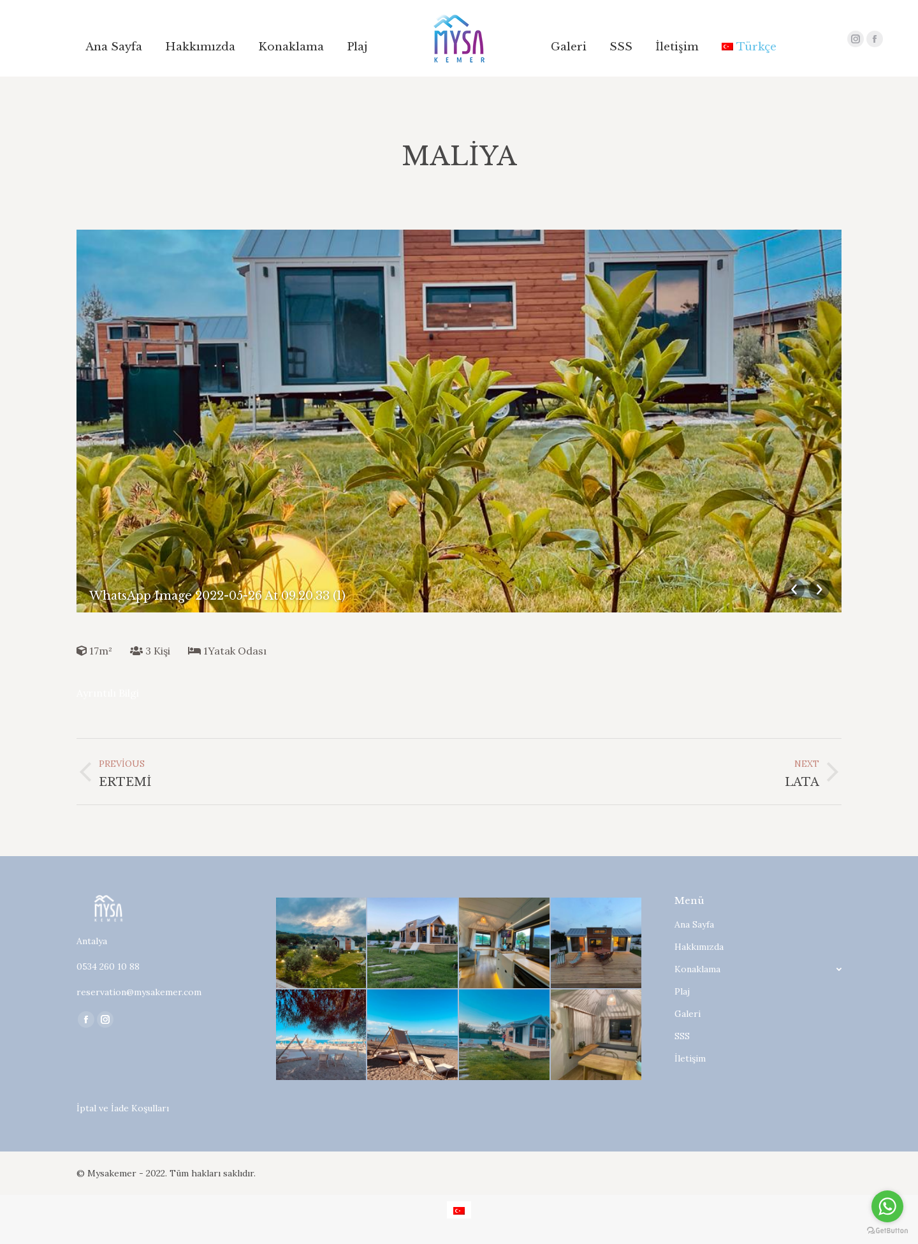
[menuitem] (114, 47)
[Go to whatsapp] (887, 1206)
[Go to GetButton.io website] (887, 1231)
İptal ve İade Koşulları (122, 1108)
